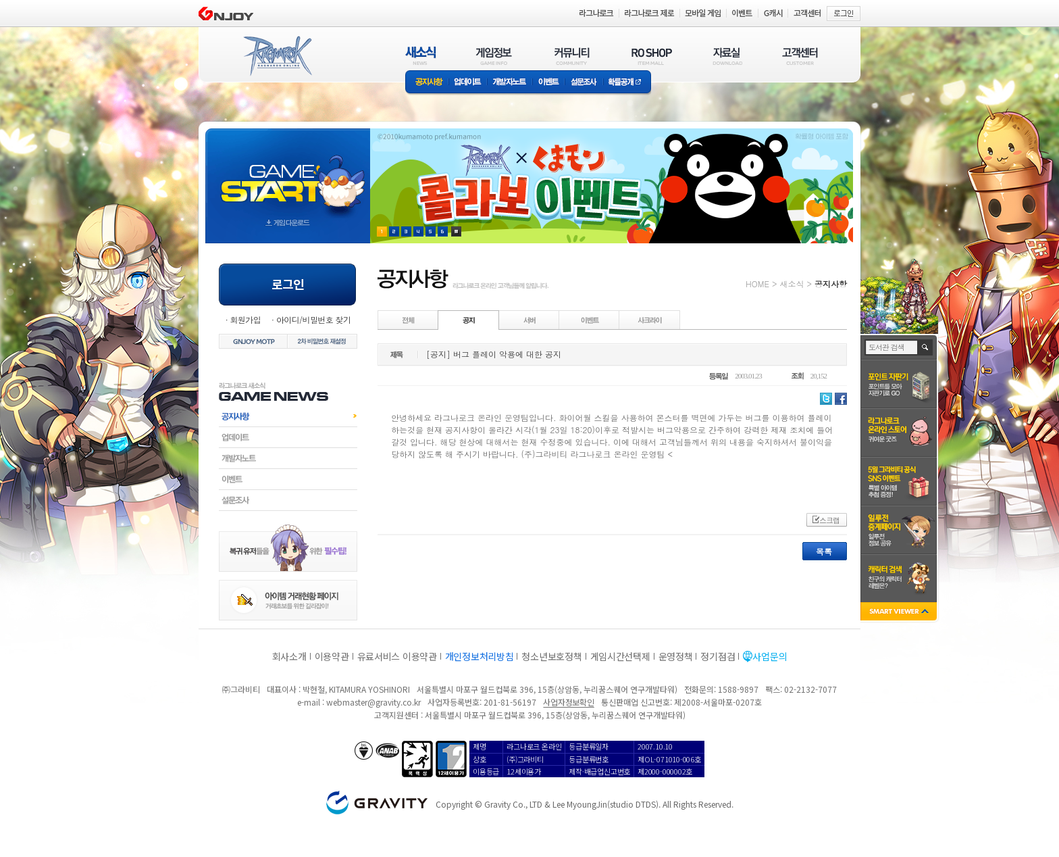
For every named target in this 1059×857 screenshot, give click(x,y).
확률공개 (627, 82)
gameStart (287, 173)
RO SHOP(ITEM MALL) (651, 56)
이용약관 (332, 656)
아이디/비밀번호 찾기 (313, 319)
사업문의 (769, 656)
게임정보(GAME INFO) (494, 56)
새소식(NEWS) (420, 56)
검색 (926, 347)
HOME (757, 283)
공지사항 (426, 82)
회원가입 (245, 319)
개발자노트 (509, 82)
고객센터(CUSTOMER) (800, 56)
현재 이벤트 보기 (456, 231)
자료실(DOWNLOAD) (726, 56)
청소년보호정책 (551, 656)
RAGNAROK (277, 56)
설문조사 (584, 82)
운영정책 (675, 656)
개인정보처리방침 (479, 656)
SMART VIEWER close (899, 612)
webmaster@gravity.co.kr (373, 702)
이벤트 (548, 82)
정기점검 (717, 656)
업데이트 (467, 82)
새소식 (791, 283)
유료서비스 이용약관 (397, 656)
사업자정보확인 (568, 702)
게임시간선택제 (620, 656)
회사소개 (289, 656)
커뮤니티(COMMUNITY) (572, 56)
